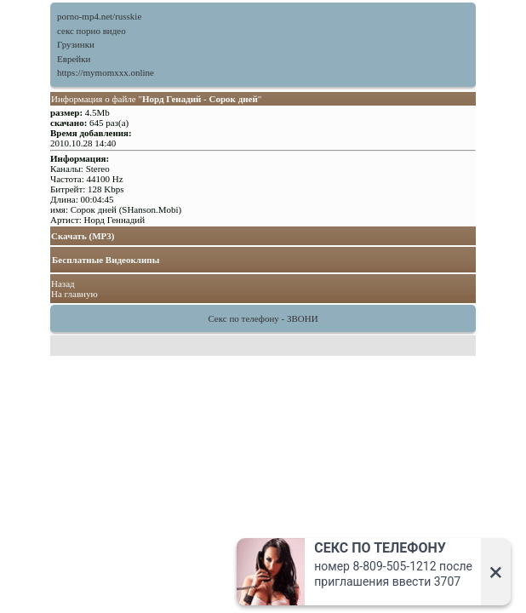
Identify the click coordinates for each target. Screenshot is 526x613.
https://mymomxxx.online (105, 72)
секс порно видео (91, 31)
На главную (74, 294)
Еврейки (73, 59)
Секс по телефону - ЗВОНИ (262, 318)
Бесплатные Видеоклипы (105, 260)
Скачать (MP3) (83, 236)
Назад (63, 283)
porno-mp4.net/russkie (99, 16)
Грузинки (75, 44)
